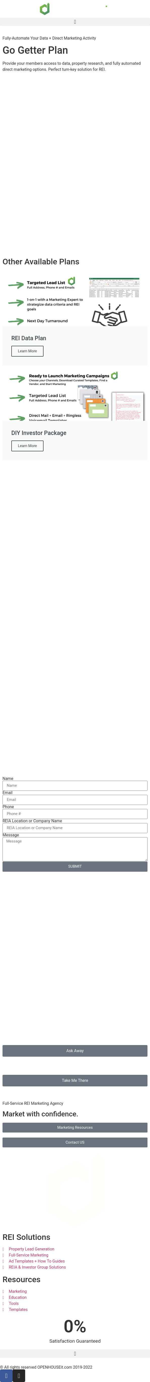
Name (8, 779)
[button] (75, 22)
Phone (8, 807)
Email (8, 793)
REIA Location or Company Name (32, 821)
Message (11, 835)
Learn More (27, 351)
